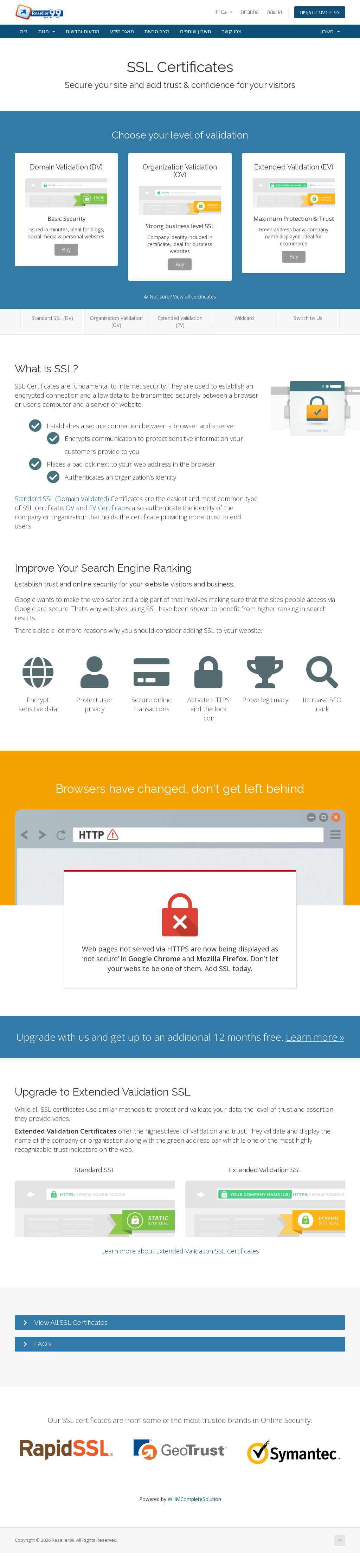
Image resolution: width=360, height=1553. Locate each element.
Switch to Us (308, 318)
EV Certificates (109, 507)
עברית (224, 11)
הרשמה (274, 11)
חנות (46, 31)
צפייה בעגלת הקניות (320, 12)
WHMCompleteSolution (194, 1499)
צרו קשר (231, 31)
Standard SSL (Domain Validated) (62, 498)
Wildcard (244, 318)
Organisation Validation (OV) (116, 321)
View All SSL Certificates (71, 1322)
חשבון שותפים (195, 31)
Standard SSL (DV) (52, 318)
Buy (66, 249)
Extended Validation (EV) (180, 321)
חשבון (330, 31)
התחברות (250, 11)
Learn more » (315, 1037)
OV (70, 507)
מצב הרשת (156, 31)
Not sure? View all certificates (180, 296)
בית (24, 31)
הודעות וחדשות (82, 31)
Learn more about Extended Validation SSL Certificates (180, 1251)
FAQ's (43, 1344)
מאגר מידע (122, 31)
